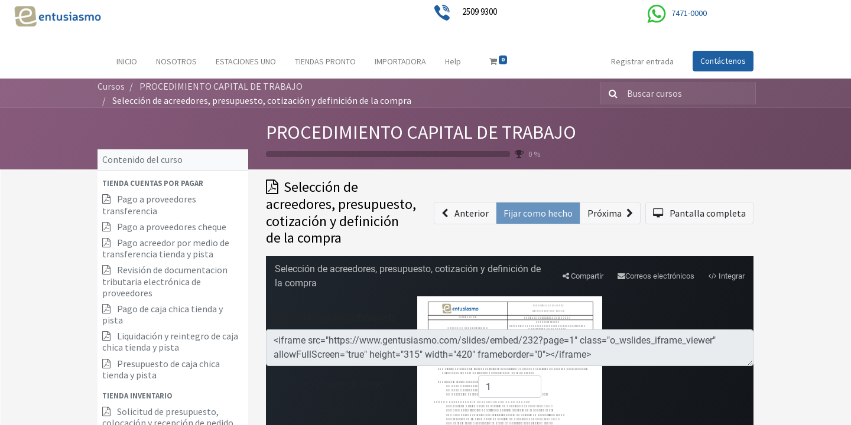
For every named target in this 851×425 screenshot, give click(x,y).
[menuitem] (127, 62)
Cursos (111, 86)
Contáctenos (723, 60)
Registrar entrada (642, 61)
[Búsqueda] (611, 93)
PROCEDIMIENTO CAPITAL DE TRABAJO (421, 132)
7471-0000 (689, 13)
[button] (173, 183)
